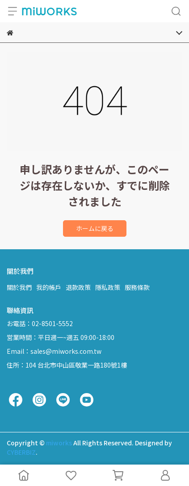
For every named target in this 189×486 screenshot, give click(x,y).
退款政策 (78, 287)
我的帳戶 (48, 287)
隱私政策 (107, 287)
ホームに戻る (94, 228)
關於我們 (19, 287)
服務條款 (137, 287)
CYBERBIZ (21, 452)
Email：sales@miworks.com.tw (54, 351)
